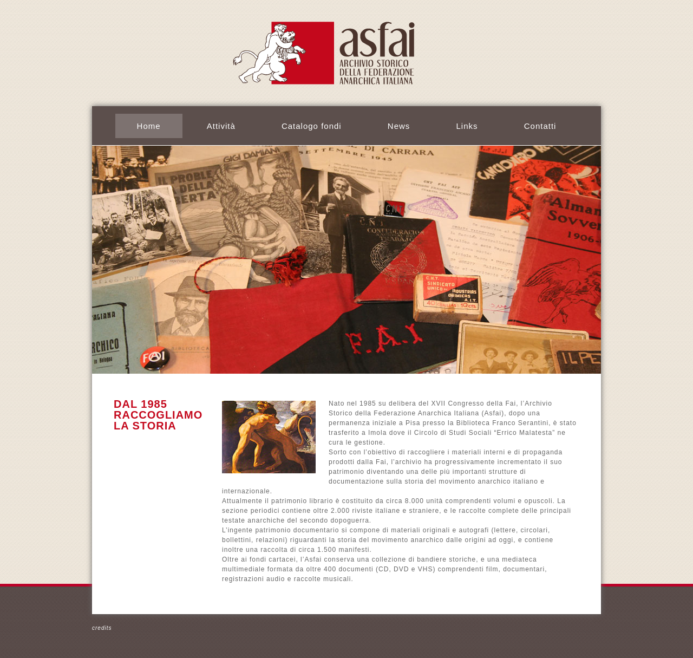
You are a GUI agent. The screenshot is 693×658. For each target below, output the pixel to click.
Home (149, 126)
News (399, 126)
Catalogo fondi (312, 126)
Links (467, 126)
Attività (221, 126)
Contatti (540, 126)
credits (102, 628)
